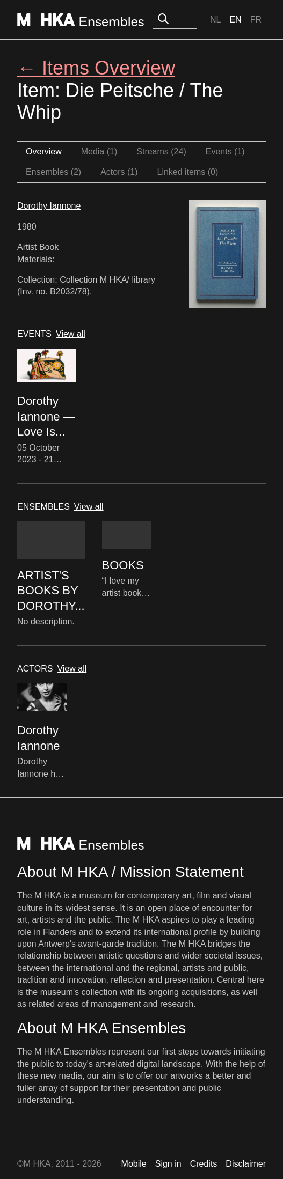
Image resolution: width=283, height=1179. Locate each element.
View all (70, 333)
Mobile (134, 1163)
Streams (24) (161, 151)
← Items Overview (96, 68)
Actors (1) (118, 171)
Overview (44, 151)
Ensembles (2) (53, 171)
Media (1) (99, 151)
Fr (256, 19)
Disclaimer (246, 1163)
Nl (215, 19)
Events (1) (225, 151)
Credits (203, 1163)
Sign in (168, 1163)
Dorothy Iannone (49, 205)
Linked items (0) (188, 171)
